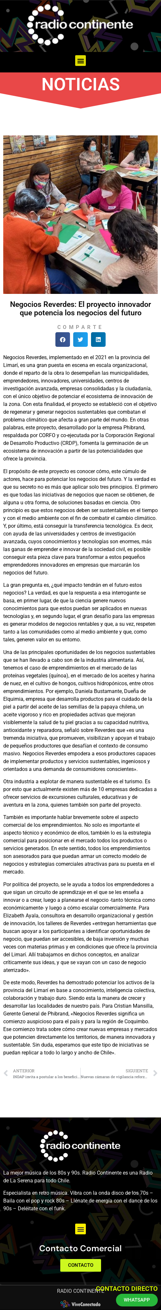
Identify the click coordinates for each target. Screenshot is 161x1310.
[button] (80, 60)
